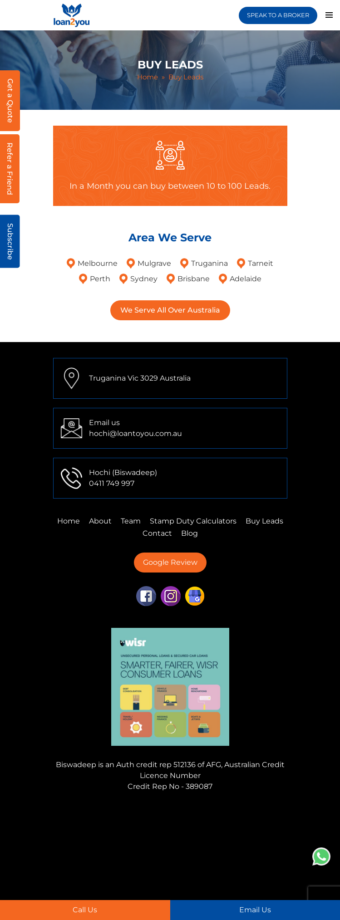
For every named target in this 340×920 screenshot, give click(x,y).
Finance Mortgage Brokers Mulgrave (120, 811)
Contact (157, 533)
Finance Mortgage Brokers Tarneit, (158, 821)
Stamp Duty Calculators (193, 521)
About (100, 521)
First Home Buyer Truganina (212, 854)
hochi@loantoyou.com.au (135, 433)
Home (147, 77)
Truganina (209, 263)
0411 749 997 (111, 483)
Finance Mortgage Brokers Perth (149, 832)
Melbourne (98, 263)
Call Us (85, 909)
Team (131, 521)
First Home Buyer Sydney (172, 865)
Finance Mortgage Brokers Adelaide (184, 843)
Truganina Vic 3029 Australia (140, 378)
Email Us (255, 909)
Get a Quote (10, 100)
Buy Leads (264, 521)
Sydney (144, 278)
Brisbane (193, 278)
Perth (100, 278)
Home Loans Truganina (188, 887)
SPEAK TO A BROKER (278, 15)
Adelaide (245, 278)
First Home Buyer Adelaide (155, 876)
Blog (189, 533)
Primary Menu (329, 15)
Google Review (170, 562)
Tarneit (260, 263)
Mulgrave (154, 263)
